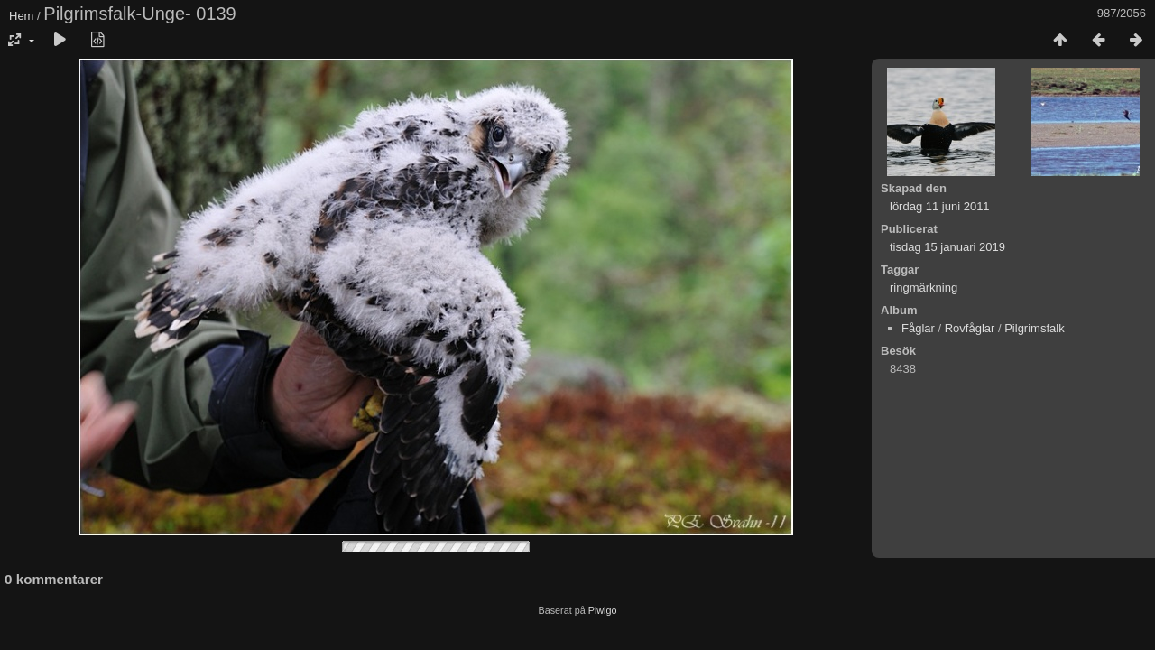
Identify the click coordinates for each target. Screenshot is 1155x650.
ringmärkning (923, 287)
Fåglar (918, 328)
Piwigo (602, 610)
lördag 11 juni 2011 (940, 206)
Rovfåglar (970, 328)
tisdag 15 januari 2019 (947, 247)
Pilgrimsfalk (1034, 328)
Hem (21, 16)
